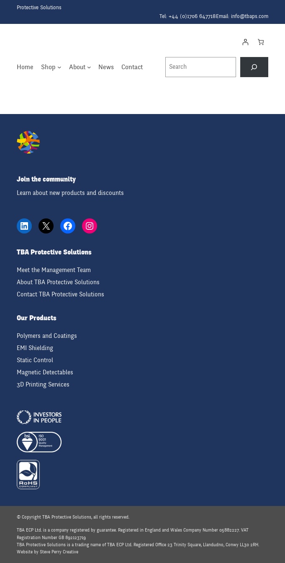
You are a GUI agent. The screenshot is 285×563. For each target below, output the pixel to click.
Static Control (35, 360)
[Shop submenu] (59, 67)
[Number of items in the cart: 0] (260, 41)
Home (25, 67)
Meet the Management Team (54, 270)
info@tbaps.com (249, 16)
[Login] (245, 41)
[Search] (254, 67)
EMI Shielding (35, 348)
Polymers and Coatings (47, 336)
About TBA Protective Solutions (58, 282)
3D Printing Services (43, 384)
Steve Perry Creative (59, 552)
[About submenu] (89, 67)
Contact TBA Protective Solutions (60, 294)
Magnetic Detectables (45, 372)
